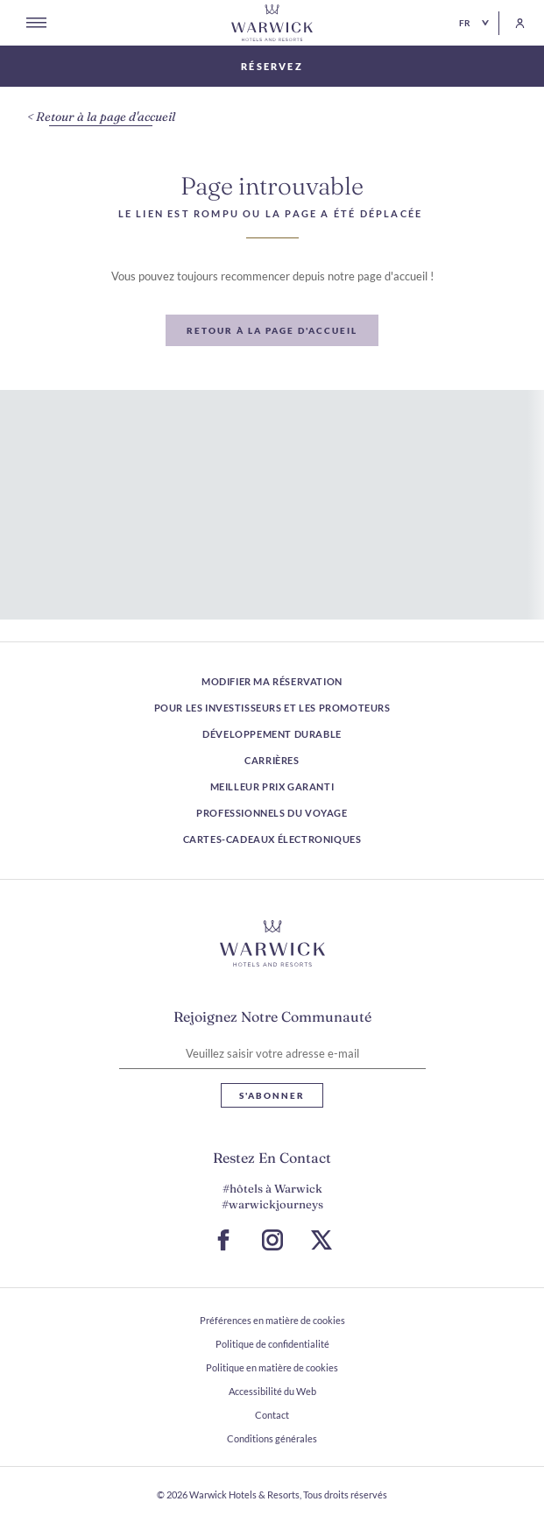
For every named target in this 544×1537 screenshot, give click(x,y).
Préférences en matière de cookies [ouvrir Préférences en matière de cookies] (272, 1320)
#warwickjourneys (272, 1204)
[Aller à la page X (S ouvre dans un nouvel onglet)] (321, 1239)
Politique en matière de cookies (272, 1367)
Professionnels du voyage (271, 812)
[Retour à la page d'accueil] (272, 22)
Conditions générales (272, 1438)
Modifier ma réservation (272, 681)
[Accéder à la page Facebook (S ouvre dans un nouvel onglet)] (223, 1239)
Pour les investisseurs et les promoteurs (272, 707)
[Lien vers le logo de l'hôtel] (272, 943)
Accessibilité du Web (272, 1391)
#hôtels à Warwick (272, 1188)
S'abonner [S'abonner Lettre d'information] (272, 1095)
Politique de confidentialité (272, 1343)
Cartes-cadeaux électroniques (272, 839)
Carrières (271, 760)
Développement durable (272, 734)
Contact (272, 1414)
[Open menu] (36, 23)
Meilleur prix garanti (272, 786)
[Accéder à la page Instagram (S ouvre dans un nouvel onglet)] (272, 1239)
